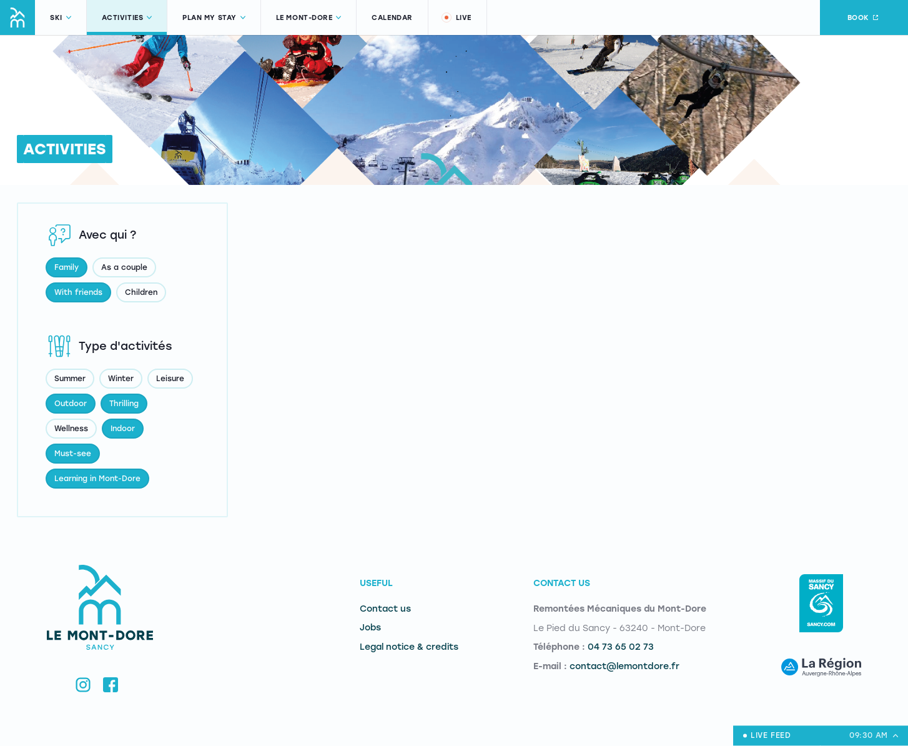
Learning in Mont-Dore (97, 478)
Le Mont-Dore (309, 18)
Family (66, 267)
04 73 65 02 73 (621, 647)
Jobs (370, 627)
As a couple (124, 267)
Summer (70, 378)
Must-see (72, 453)
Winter (121, 378)
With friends (78, 292)
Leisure (170, 378)
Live (455, 17)
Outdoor (70, 403)
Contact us (385, 609)
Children (141, 292)
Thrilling (124, 403)
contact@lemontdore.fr (624, 666)
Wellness (71, 428)
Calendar (392, 18)
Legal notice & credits (409, 647)
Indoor (123, 428)
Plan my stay (213, 18)
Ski (60, 18)
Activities (127, 18)
